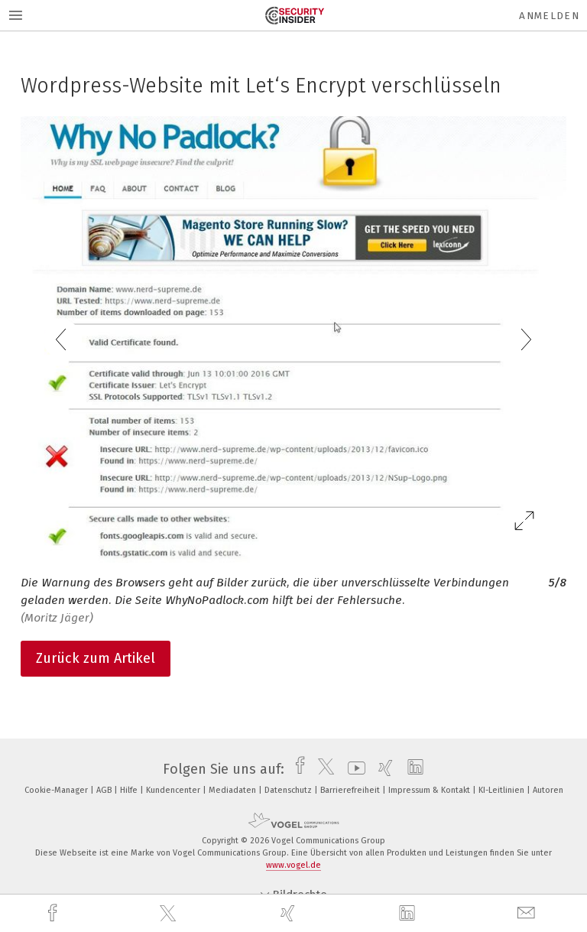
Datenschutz (289, 790)
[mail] (528, 913)
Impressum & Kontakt (430, 790)
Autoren (548, 790)
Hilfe (130, 790)
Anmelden (549, 15)
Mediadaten (233, 790)
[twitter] (169, 913)
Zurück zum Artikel (95, 658)
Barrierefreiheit (351, 790)
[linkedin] (408, 914)
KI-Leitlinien (502, 790)
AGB (105, 790)
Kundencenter (174, 790)
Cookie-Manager (57, 790)
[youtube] (352, 769)
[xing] (289, 913)
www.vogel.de (293, 865)
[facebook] (54, 913)
